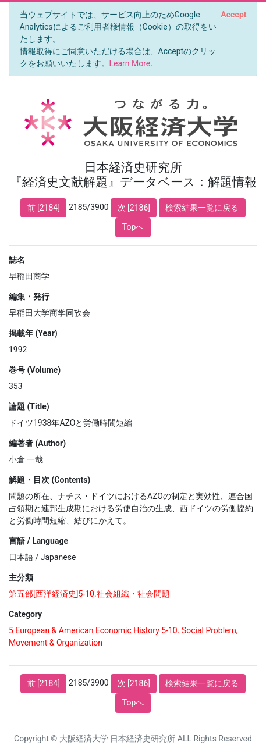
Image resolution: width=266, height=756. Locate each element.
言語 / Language (38, 540)
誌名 (17, 260)
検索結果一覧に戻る (202, 207)
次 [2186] (134, 207)
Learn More (130, 63)
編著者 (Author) (37, 443)
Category (25, 614)
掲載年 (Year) (33, 333)
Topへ (133, 226)
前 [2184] (43, 207)
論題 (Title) (29, 406)
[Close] (234, 14)
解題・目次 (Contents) (49, 479)
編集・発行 (29, 296)
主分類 (21, 577)
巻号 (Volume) (35, 370)
